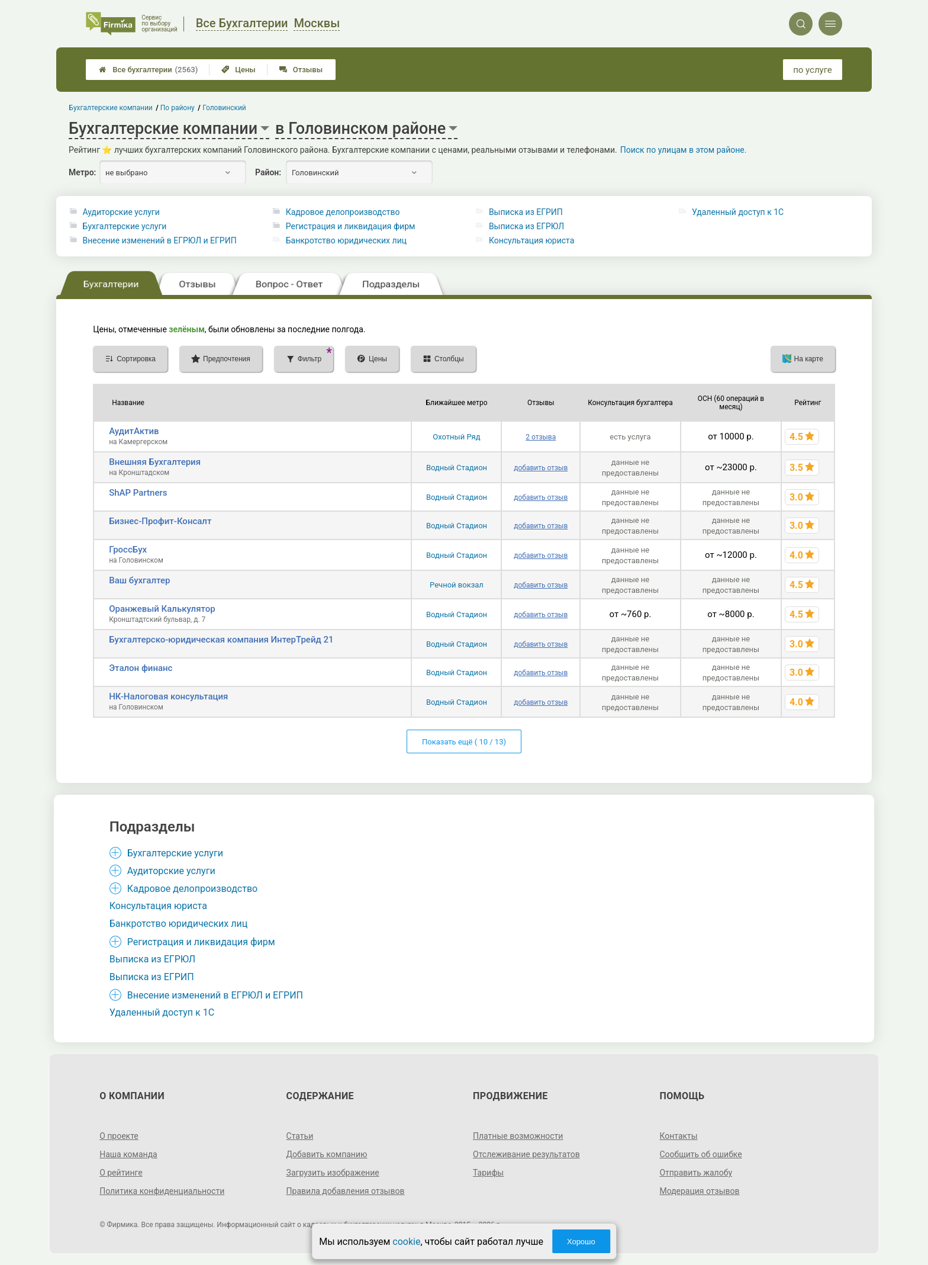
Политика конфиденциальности (161, 1191)
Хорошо (581, 1241)
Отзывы (301, 69)
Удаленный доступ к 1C (738, 212)
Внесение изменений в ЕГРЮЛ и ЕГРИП (160, 240)
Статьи (300, 1136)
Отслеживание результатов (526, 1154)
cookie (406, 1241)
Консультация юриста (531, 240)
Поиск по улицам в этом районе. (683, 150)
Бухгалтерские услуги (125, 226)
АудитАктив (134, 431)
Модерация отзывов (699, 1191)
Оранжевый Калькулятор (162, 608)
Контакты (678, 1136)
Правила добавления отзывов (345, 1191)
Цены (238, 69)
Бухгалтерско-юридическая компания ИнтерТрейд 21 (221, 639)
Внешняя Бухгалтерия (155, 462)
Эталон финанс (140, 668)
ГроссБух (128, 549)
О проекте (118, 1136)
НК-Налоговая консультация (168, 696)
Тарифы (488, 1172)
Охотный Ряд (456, 436)
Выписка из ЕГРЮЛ (526, 226)
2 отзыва (541, 437)
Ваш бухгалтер (139, 580)
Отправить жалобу (695, 1172)
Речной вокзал (457, 584)
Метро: (82, 172)
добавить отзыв (541, 468)
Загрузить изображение (332, 1172)
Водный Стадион (456, 467)
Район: (268, 172)
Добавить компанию (327, 1154)
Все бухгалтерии (148, 69)
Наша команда (128, 1154)
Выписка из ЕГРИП (526, 212)
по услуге (812, 70)
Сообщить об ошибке (700, 1154)
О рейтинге (121, 1172)
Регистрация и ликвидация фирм (350, 226)
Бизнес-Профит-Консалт (160, 521)
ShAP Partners (138, 492)
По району (177, 108)
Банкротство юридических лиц (346, 240)
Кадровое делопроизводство (343, 212)
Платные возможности (518, 1136)
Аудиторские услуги (121, 212)
